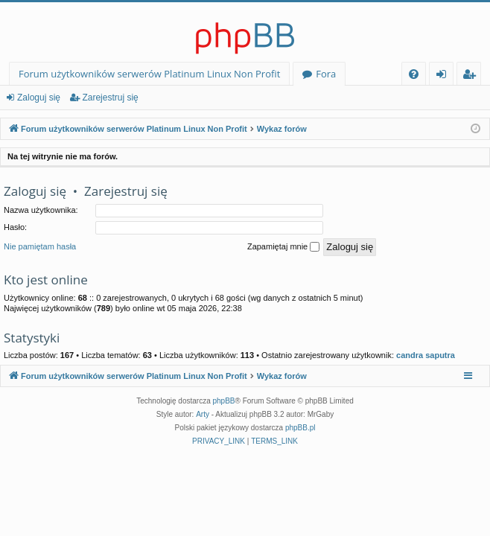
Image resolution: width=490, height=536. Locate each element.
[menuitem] (413, 74)
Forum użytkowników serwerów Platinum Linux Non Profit (149, 73)
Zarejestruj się (110, 97)
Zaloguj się (38, 97)
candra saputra (425, 355)
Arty (202, 414)
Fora (326, 73)
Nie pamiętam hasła (40, 246)
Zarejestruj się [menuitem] (473, 76)
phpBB (224, 401)
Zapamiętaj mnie (283, 247)
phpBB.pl (300, 428)
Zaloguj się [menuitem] (444, 76)
